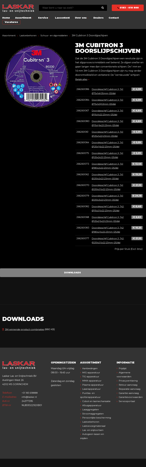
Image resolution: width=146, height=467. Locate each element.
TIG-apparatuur (91, 380)
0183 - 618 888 (128, 7)
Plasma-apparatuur (93, 389)
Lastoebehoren (28, 35)
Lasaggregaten (91, 413)
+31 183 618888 (30, 397)
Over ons (81, 17)
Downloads (72, 272)
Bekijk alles (82, 79)
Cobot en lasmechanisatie (96, 405)
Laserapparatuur (92, 393)
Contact (114, 17)
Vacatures (11, 22)
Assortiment (23, 17)
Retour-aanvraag (128, 389)
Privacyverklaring (129, 384)
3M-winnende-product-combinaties (24, 329)
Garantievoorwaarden (131, 401)
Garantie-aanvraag (129, 397)
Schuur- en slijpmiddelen (55, 35)
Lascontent (62, 17)
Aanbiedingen (90, 372)
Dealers (98, 17)
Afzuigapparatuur (92, 409)
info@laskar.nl (30, 401)
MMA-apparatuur (92, 384)
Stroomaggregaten (93, 417)
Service (43, 17)
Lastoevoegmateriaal (94, 434)
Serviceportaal (127, 405)
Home (6, 17)
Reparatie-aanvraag (130, 393)
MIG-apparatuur (91, 376)
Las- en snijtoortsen (93, 438)
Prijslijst (123, 372)
